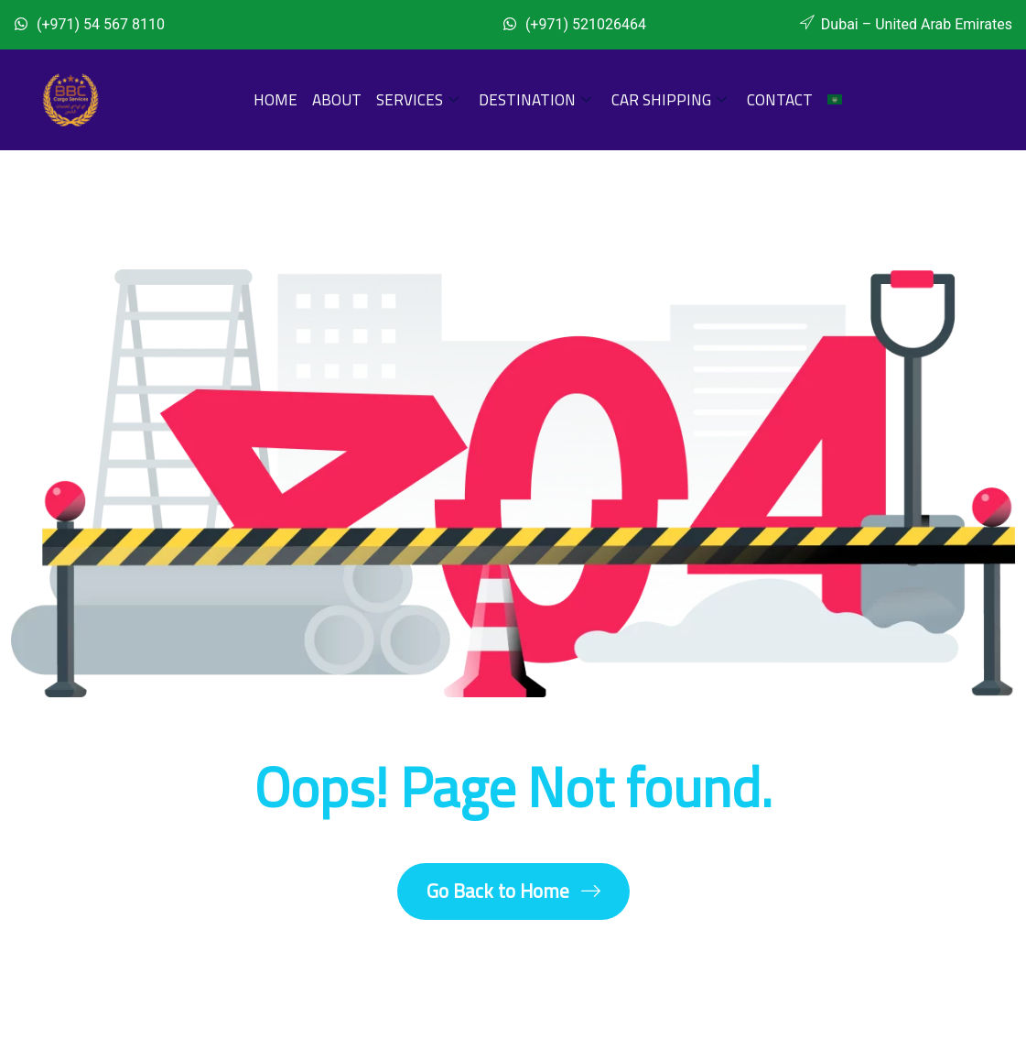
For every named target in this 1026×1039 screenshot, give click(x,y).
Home (275, 100)
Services (417, 100)
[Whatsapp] (339, 21)
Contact (780, 100)
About (337, 100)
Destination (535, 100)
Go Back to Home (513, 891)
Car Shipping (669, 100)
